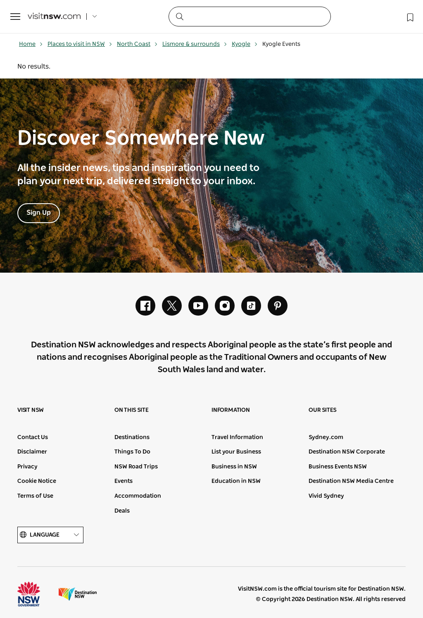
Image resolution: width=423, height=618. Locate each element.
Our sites (323, 410)
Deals (122, 511)
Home (31, 44)
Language (50, 535)
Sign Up (38, 212)
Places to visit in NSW (80, 44)
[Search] (250, 16)
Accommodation (137, 496)
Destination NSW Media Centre (351, 481)
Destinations (132, 437)
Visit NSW (30, 410)
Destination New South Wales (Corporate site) (78, 594)
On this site (131, 410)
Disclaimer (32, 452)
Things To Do (132, 452)
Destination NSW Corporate (347, 452)
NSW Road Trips (136, 467)
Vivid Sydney (326, 496)
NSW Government (36, 594)
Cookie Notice (36, 481)
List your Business (236, 452)
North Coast (137, 44)
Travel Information (237, 437)
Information (231, 410)
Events (123, 481)
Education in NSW (236, 481)
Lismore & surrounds (194, 44)
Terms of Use (35, 496)
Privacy (27, 467)
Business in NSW (234, 467)
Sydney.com (326, 437)
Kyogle (245, 44)
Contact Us (32, 437)
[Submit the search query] (179, 16)
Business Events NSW (338, 467)
